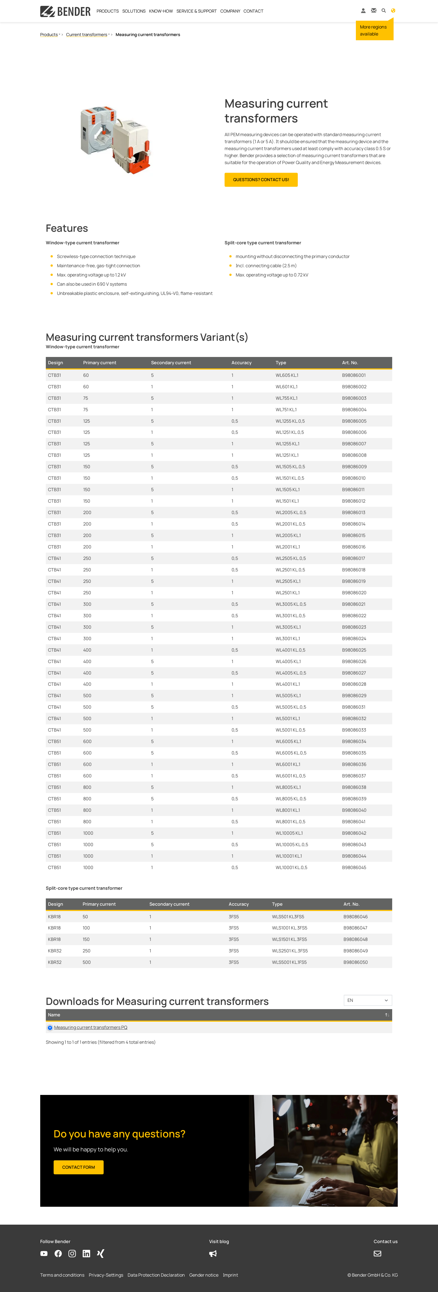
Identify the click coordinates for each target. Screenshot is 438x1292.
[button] (383, 10)
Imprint (230, 1275)
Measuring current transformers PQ (84, 1027)
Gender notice (203, 1275)
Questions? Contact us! (261, 180)
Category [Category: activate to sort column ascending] (171, 1015)
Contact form (78, 1167)
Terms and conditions (62, 1275)
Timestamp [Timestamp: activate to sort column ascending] (298, 1015)
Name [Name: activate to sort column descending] (54, 1015)
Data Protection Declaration (156, 1275)
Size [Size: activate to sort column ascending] (211, 1015)
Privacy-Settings (106, 1275)
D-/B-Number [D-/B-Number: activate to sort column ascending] (351, 1015)
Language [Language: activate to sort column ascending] (249, 1015)
